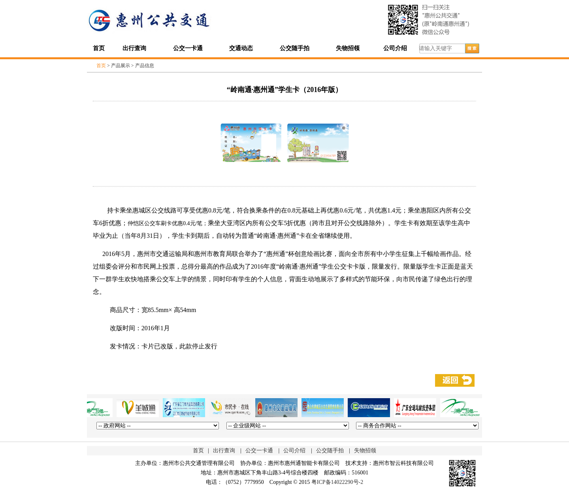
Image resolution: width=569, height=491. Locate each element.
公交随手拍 (294, 48)
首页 (99, 48)
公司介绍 (395, 48)
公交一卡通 (188, 48)
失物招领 (348, 48)
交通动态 (241, 48)
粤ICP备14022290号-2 (337, 482)
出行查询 (134, 48)
